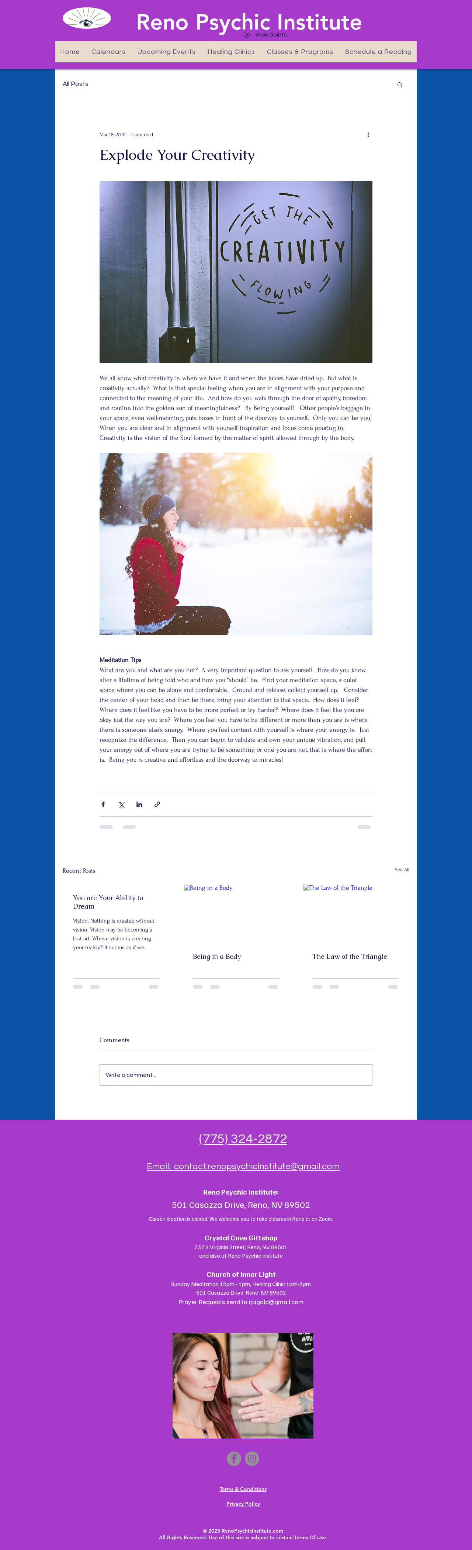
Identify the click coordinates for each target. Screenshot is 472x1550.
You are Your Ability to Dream (108, 901)
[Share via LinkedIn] (139, 804)
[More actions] (368, 134)
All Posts (75, 83)
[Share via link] (157, 804)
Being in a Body (217, 956)
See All (402, 869)
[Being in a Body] (236, 914)
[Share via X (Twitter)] (121, 804)
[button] (399, 84)
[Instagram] (252, 1458)
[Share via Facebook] (103, 804)
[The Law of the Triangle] (355, 914)
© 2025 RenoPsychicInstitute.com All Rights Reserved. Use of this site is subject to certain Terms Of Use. (243, 1534)
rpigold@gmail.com (276, 1302)
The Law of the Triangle (349, 956)
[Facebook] (234, 1458)
